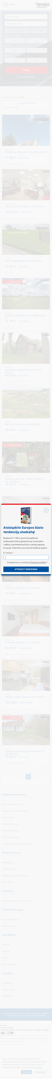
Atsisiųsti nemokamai (26, 569)
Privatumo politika (38, 562)
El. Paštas (8, 553)
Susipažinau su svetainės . (27, 562)
